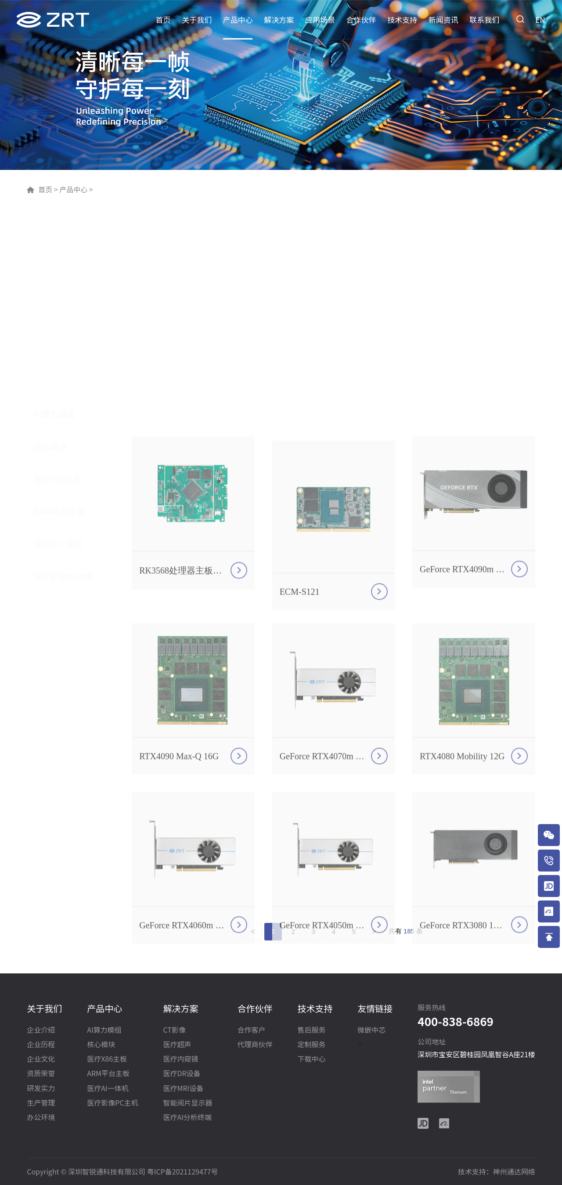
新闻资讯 (443, 19)
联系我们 (484, 19)
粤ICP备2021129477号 (182, 1171)
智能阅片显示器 (187, 1103)
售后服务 (311, 1030)
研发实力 (41, 1088)
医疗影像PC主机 (63, 395)
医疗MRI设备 (183, 1088)
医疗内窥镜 (180, 1059)
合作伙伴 (361, 19)
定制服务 (311, 1044)
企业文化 (41, 1059)
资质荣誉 (41, 1073)
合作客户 (251, 1030)
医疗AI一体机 (58, 362)
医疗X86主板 (57, 298)
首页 (163, 19)
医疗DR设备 (181, 1073)
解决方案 (279, 19)
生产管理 (41, 1103)
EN (540, 19)
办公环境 (41, 1117)
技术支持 (402, 19)
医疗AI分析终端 (187, 1117)
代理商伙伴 (254, 1044)
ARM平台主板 (59, 330)
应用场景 (320, 19)
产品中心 (238, 19)
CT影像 (174, 1030)
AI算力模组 (54, 233)
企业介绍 (41, 1030)
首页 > (48, 189)
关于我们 (197, 19)
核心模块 (50, 265)
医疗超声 (177, 1044)
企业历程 (41, 1044)
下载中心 (311, 1059)
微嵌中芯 (371, 1030)
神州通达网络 (514, 1171)
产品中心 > (75, 189)
